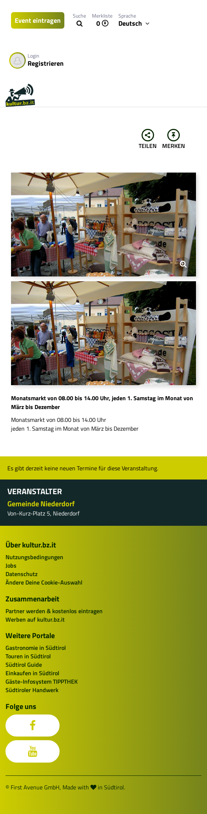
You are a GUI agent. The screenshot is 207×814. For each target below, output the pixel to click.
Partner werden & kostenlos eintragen (54, 611)
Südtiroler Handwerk (32, 689)
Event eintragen (38, 20)
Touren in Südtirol (28, 656)
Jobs (11, 565)
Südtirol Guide (24, 664)
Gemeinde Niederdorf (41, 503)
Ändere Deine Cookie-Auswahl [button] (44, 582)
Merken (173, 139)
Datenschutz (22, 573)
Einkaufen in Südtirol (32, 673)
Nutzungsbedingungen (34, 557)
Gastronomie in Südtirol (36, 647)
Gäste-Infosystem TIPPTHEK (42, 681)
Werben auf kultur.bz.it (35, 619)
